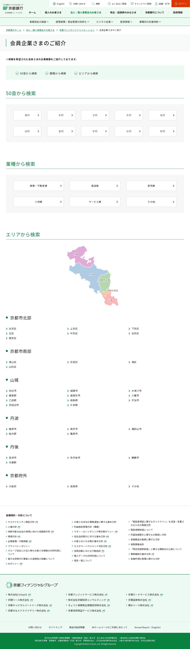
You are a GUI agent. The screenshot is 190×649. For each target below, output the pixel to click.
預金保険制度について (142, 529)
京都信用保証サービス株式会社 (86, 610)
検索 (98, 3)
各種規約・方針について (19, 515)
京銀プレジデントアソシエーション (77, 30)
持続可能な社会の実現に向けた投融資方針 (31, 531)
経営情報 (125, 21)
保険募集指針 (137, 544)
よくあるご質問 (117, 3)
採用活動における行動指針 (89, 550)
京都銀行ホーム (13, 30)
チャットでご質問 (143, 3)
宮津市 (12, 457)
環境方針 (14, 536)
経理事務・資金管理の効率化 (71, 21)
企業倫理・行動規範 (19, 541)
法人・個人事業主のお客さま (85, 12)
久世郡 (74, 405)
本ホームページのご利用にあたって (109, 627)
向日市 (12, 390)
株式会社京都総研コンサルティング (89, 600)
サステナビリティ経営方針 (23, 521)
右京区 (135, 333)
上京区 (74, 328)
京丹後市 (75, 457)
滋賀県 (74, 486)
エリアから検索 (88, 73)
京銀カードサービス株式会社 (145, 594)
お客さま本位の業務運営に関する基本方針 (95, 521)
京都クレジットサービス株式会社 (87, 594)
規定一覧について (83, 560)
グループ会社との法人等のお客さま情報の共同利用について (34, 552)
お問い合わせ (79, 3)
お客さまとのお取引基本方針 (90, 541)
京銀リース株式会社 (20, 600)
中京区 (74, 333)
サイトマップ (55, 627)
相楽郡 (74, 400)
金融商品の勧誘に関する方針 (145, 539)
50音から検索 (28, 73)
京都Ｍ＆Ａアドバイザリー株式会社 (29, 610)
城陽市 (74, 390)
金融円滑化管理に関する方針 (145, 558)
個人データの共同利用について (89, 555)
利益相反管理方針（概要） (87, 526)
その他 (135, 486)
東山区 (12, 362)
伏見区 (74, 362)
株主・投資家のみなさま (123, 12)
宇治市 (135, 400)
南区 (134, 362)
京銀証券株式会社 (139, 600)
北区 (11, 333)
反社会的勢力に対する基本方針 (91, 536)
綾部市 (12, 429)
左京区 (12, 328)
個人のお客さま (53, 12)
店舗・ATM (164, 3)
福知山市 (137, 429)
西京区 (12, 338)
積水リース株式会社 (140, 605)
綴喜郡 (12, 395)
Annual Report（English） (148, 627)
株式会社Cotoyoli (19, 594)
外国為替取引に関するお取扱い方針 (148, 534)
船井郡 (12, 433)
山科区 (12, 366)
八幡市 (135, 395)
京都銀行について (154, 12)
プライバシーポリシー (19, 546)
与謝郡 (12, 462)
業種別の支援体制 (148, 21)
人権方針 (14, 526)
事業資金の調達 (38, 21)
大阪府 (12, 486)
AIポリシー (15, 563)
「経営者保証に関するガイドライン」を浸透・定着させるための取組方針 (157, 523)
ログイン (183, 3)
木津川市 (137, 390)
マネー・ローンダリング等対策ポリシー (95, 531)
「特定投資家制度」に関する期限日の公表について (156, 549)
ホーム (32, 12)
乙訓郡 (12, 400)
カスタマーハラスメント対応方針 (92, 546)
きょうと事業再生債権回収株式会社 (89, 605)
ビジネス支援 (103, 21)
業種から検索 (58, 73)
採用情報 (178, 12)
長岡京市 (75, 395)
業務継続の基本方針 (142, 554)
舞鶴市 (135, 457)
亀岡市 (74, 433)
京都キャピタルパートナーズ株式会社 (30, 605)
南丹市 (74, 429)
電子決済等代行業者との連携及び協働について (31, 558)
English (60, 3)
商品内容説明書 (77, 627)
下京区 (135, 328)
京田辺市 (14, 405)
